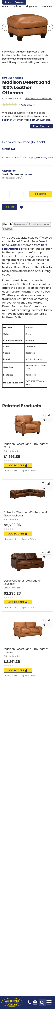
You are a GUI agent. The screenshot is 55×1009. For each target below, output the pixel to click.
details (7, 224)
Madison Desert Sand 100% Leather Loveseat (26, 650)
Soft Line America (12, 78)
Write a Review (28, 105)
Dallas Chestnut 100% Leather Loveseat (22, 582)
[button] (42, 415)
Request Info (11, 470)
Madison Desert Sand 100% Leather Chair (26, 445)
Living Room (30, 6)
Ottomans (46, 6)
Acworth (30, 174)
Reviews (7, 229)
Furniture (16, 6)
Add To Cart (17, 465)
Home (5, 6)
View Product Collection (38, 98)
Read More (41, 126)
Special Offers (29, 470)
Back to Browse (14, 2)
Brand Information (39, 224)
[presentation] (5, 27)
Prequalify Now (44, 157)
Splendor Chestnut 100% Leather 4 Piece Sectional (25, 514)
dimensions (20, 224)
